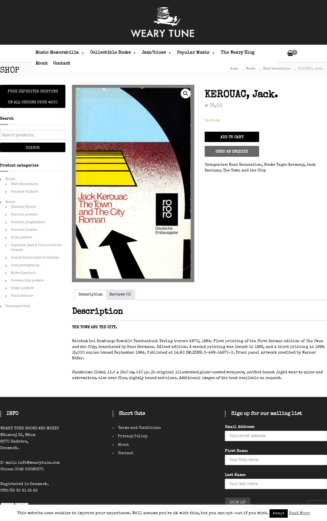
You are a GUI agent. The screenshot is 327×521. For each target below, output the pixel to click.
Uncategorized (17, 306)
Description (90, 295)
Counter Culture (24, 192)
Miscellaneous (23, 273)
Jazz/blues (157, 52)
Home (234, 69)
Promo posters (22, 288)
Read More (299, 513)
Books (250, 69)
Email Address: (240, 427)
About (41, 64)
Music (10, 202)
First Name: (236, 451)
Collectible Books (113, 52)
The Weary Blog (238, 53)
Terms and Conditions (139, 428)
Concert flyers (23, 207)
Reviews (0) (120, 295)
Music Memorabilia (60, 52)
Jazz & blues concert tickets (35, 258)
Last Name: (235, 475)
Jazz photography (25, 265)
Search (33, 148)
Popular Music (196, 52)
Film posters (21, 237)
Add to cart (231, 137)
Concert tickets (24, 230)
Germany (296, 165)
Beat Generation (276, 69)
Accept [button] (278, 513)
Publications (22, 296)
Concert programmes (27, 222)
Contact (61, 64)
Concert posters (24, 214)
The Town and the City (244, 171)
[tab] (90, 295)
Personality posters (27, 280)
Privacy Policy (132, 436)
